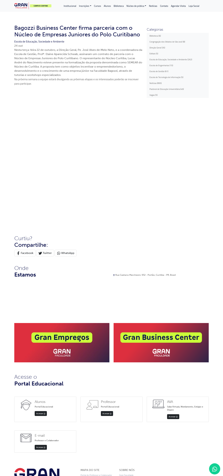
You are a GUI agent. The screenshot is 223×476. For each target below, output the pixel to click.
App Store (25, 424)
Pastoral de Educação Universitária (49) (166, 89)
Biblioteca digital (126, 375)
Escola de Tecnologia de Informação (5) (166, 77)
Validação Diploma (89, 399)
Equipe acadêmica (127, 356)
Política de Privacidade (90, 394)
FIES (82, 370)
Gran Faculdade (126, 351)
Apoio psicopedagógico (129, 365)
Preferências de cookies (134, 452)
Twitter (45, 129)
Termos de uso (109, 452)
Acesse (40, 289)
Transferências (87, 365)
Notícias (153, 6)
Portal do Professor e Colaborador (96, 351)
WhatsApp (65, 129)
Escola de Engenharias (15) (161, 65)
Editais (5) (153, 53)
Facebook (25, 129)
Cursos (97, 6)
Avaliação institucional (129, 380)
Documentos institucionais (131, 361)
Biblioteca (119, 6)
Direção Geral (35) (157, 47)
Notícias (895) (155, 83)
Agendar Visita (178, 6)
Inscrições (84, 6)
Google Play (48, 426)
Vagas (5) (153, 95)
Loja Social (194, 6)
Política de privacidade (84, 452)
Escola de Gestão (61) (158, 71)
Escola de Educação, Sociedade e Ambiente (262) (170, 59)
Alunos (107, 6)
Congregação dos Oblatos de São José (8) (167, 41)
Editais (83, 380)
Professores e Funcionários (93, 389)
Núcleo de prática (135, 6)
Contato (164, 6)
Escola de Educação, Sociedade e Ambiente (39, 41)
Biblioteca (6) (155, 35)
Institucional (70, 6)
